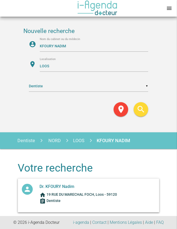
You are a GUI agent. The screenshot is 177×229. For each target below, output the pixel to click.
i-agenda (81, 222)
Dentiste (26, 140)
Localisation (48, 59)
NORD (54, 140)
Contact (99, 222)
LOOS (78, 140)
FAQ (160, 222)
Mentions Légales (126, 222)
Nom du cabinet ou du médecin (60, 39)
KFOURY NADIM (113, 140)
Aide (149, 222)
